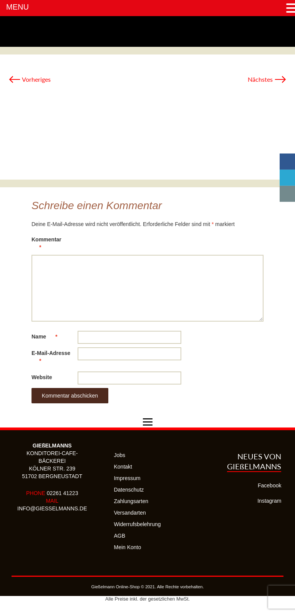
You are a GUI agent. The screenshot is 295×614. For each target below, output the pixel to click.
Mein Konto (127, 547)
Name (48, 336)
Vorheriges (29, 79)
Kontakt (123, 467)
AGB (119, 536)
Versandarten (130, 513)
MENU (17, 7)
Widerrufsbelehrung (137, 524)
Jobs (119, 455)
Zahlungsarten (131, 501)
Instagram (269, 501)
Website (41, 377)
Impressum (127, 478)
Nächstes (267, 79)
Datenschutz (129, 490)
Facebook (269, 485)
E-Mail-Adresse (50, 358)
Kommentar (46, 244)
